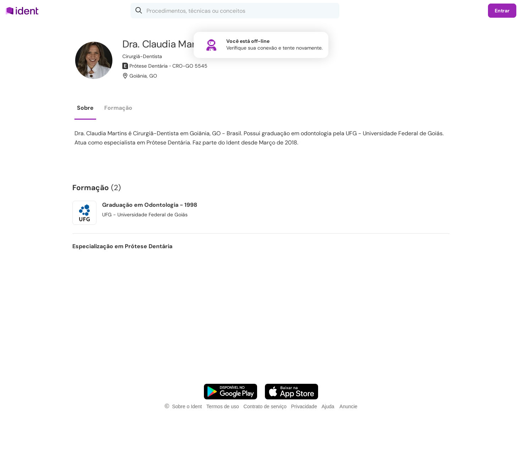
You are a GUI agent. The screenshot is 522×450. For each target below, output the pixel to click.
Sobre (85, 108)
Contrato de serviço (265, 406)
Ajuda (328, 406)
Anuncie (348, 406)
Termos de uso (222, 406)
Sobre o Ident (187, 406)
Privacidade (304, 406)
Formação (118, 108)
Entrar (502, 10)
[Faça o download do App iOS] (291, 391)
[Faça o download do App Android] (230, 391)
